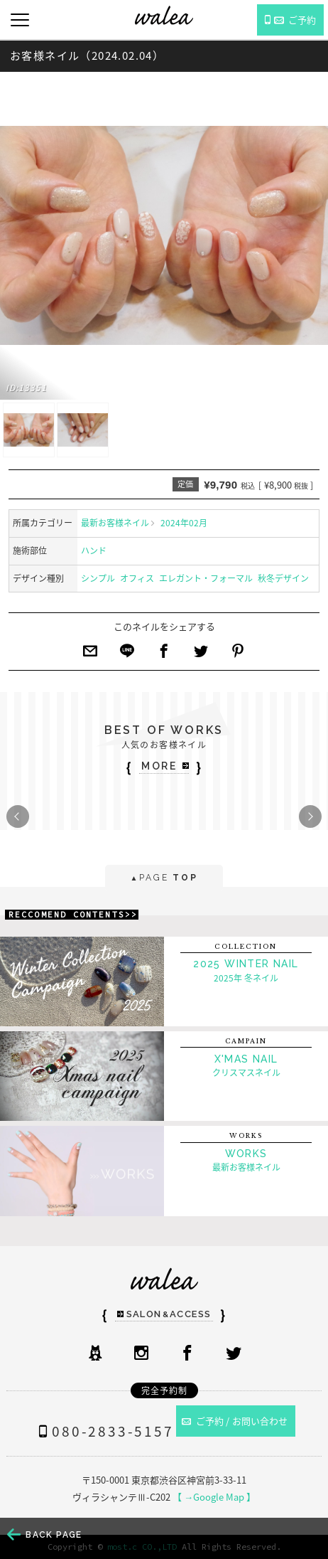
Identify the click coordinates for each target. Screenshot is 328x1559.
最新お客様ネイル (115, 522)
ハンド (93, 550)
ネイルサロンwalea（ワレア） (164, 15)
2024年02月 (183, 522)
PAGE (163, 879)
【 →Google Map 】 (214, 1497)
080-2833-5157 (103, 1431)
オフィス (137, 578)
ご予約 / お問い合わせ (235, 1420)
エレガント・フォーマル (206, 578)
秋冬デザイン (283, 578)
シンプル (98, 578)
